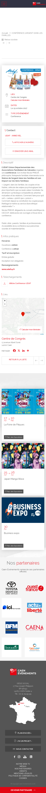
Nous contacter (23, 749)
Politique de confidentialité (23, 776)
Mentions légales (23, 773)
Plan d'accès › (23, 733)
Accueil (5, 33)
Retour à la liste (11, 40)
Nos (23, 563)
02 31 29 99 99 (25, 694)
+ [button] (5, 301)
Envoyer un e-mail (23, 151)
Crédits (23, 771)
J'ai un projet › (23, 741)
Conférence (16, 116)
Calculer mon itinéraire (20, 100)
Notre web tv (23, 764)
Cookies (23, 778)
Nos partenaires (23, 769)
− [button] (5, 304)
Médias (23, 766)
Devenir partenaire (23, 790)
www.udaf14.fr (8, 269)
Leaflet (42, 334)
